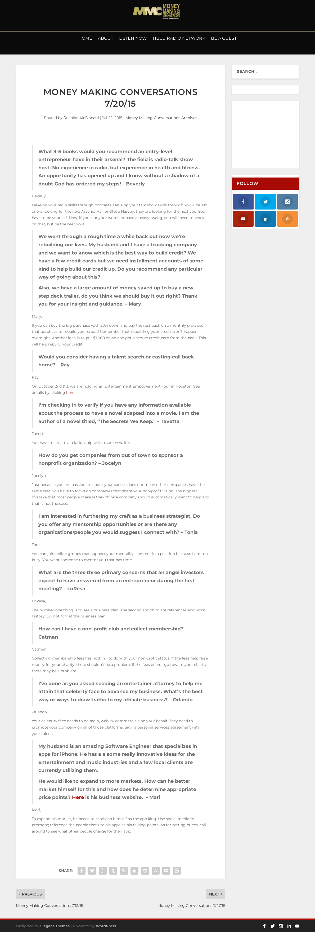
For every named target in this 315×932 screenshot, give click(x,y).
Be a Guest (224, 39)
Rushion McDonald (81, 117)
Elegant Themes (55, 926)
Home (85, 39)
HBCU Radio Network (179, 39)
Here (78, 797)
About (105, 39)
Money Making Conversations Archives (161, 117)
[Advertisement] (272, 135)
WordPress (106, 926)
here (70, 392)
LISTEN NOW (133, 39)
